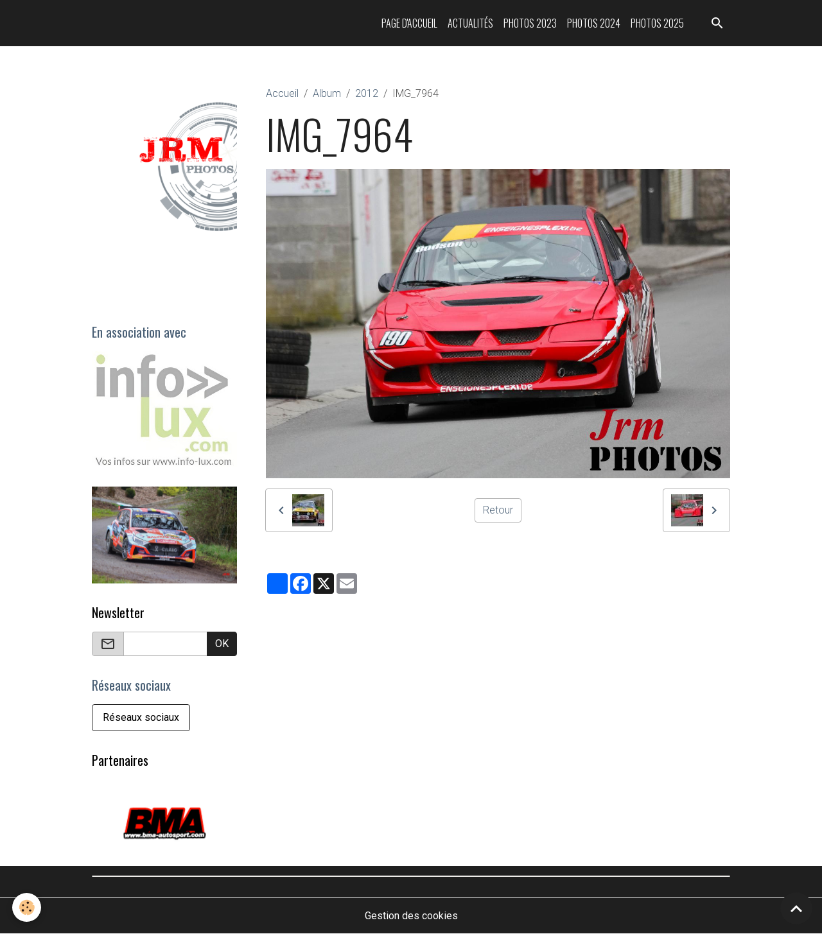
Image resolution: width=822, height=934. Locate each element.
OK (222, 643)
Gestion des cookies (411, 916)
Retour (498, 510)
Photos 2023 (530, 23)
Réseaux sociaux (141, 717)
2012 (366, 93)
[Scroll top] (796, 908)
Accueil (282, 93)
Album (327, 93)
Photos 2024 (593, 23)
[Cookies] (27, 907)
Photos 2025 (657, 23)
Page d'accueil (409, 23)
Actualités (470, 23)
